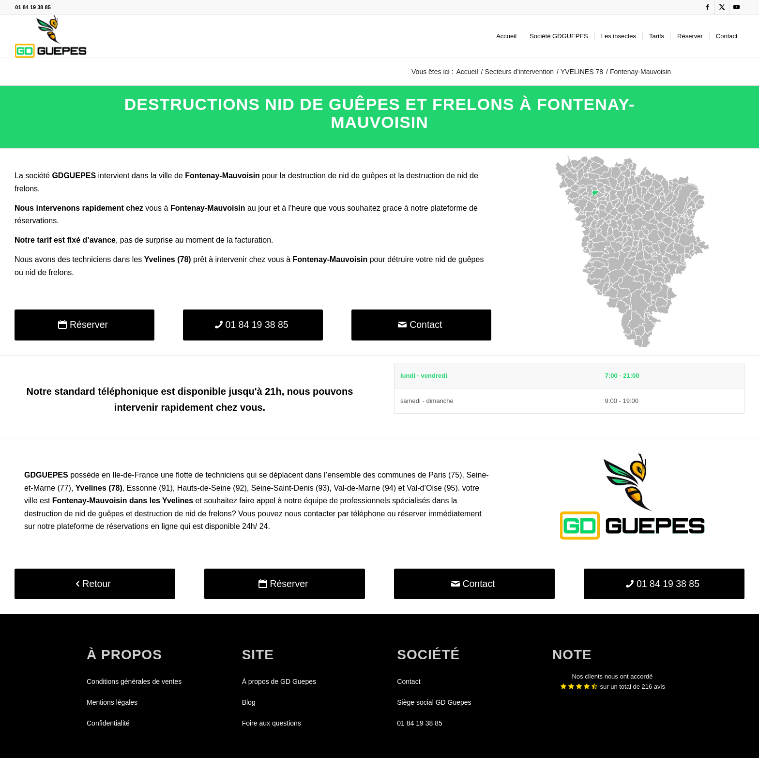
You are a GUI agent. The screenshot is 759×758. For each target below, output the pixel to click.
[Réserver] (84, 324)
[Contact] (421, 324)
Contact (408, 681)
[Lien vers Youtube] (736, 7)
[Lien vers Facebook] (707, 7)
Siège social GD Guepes (434, 702)
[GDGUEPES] (50, 36)
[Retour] (95, 584)
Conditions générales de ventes (134, 681)
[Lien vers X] (722, 7)
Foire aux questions (271, 723)
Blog (249, 702)
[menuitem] (506, 36)
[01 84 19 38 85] (253, 324)
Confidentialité (108, 723)
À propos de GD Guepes (279, 681)
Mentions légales (112, 702)
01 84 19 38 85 (32, 7)
